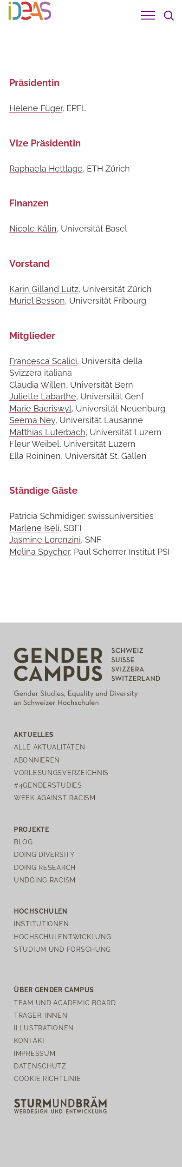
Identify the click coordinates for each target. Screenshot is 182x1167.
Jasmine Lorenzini (45, 539)
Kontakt (30, 1040)
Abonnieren (37, 760)
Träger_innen (41, 1015)
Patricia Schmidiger (46, 516)
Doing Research (45, 867)
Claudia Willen (37, 385)
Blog (23, 842)
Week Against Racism (55, 798)
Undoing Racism (45, 880)
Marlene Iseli (34, 528)
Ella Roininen (35, 456)
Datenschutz (40, 1066)
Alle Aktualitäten (49, 747)
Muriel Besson (37, 300)
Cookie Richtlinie (47, 1078)
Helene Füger (35, 108)
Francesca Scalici (43, 361)
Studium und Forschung (62, 949)
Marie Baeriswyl (40, 408)
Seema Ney (32, 420)
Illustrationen (44, 1028)
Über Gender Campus (54, 990)
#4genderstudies (48, 785)
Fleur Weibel (34, 444)
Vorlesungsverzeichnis (61, 772)
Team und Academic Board (65, 1003)
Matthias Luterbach (47, 432)
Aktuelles (33, 734)
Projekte (31, 829)
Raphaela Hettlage (46, 168)
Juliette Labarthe (42, 396)
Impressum (34, 1053)
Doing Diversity (44, 854)
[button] (148, 15)
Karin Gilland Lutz (43, 289)
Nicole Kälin (33, 228)
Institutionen (41, 924)
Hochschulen (41, 911)
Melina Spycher (39, 552)
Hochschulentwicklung (62, 937)
